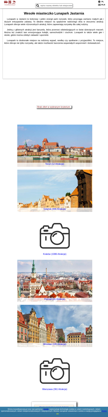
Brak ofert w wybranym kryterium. (54, 107)
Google (46, 409)
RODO (104, 411)
